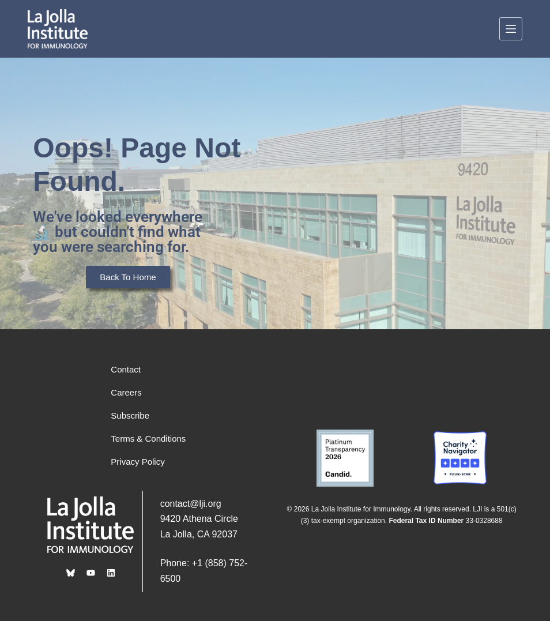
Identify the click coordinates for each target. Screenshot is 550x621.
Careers (126, 392)
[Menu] (510, 28)
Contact (126, 369)
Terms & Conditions (148, 438)
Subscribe (130, 415)
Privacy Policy (137, 461)
